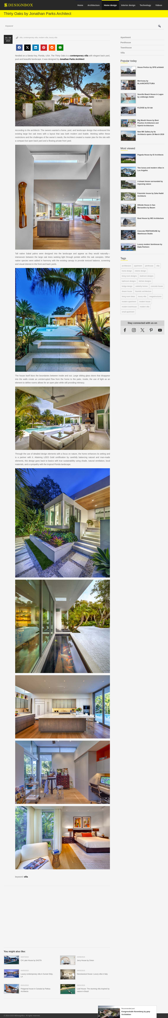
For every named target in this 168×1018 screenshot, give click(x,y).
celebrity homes (141, 286)
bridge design (127, 286)
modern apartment (129, 302)
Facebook (125, 330)
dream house (127, 291)
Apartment (126, 37)
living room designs (129, 276)
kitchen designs (145, 281)
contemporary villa (30, 38)
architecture (126, 266)
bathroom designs (129, 281)
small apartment (128, 312)
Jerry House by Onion (85, 960)
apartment (138, 266)
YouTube (160, 330)
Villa (123, 53)
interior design (140, 271)
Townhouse (126, 47)
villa (21, 38)
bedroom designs (146, 276)
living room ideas (128, 296)
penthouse (149, 266)
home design (127, 271)
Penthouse (126, 42)
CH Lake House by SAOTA (31, 960)
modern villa (43, 38)
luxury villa (53, 38)
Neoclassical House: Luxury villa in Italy (92, 974)
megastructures (155, 296)
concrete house (157, 286)
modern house (144, 302)
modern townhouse (129, 307)
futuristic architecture (143, 291)
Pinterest (151, 330)
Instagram (133, 330)
